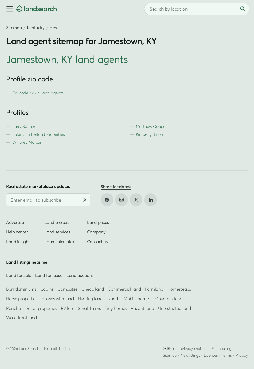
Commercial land (124, 289)
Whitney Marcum (27, 142)
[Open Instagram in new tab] (121, 199)
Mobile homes (137, 298)
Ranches (14, 308)
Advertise (15, 222)
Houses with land (57, 298)
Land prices (98, 222)
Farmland (154, 289)
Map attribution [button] (57, 348)
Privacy (242, 355)
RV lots (67, 308)
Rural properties (42, 308)
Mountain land (168, 298)
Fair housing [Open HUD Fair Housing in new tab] (222, 348)
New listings (190, 355)
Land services (57, 232)
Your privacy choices (185, 348)
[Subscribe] (84, 199)
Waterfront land (21, 317)
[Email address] (48, 199)
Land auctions (80, 275)
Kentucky (36, 27)
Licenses (211, 355)
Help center (17, 232)
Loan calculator (59, 241)
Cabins (47, 289)
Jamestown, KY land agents (67, 59)
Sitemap (14, 27)
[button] (8, 9)
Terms (227, 355)
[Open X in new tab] (136, 199)
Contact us (97, 241)
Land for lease (48, 275)
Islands (113, 298)
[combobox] (196, 9)
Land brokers (56, 222)
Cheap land (92, 289)
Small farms (89, 308)
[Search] (242, 9)
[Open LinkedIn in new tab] (150, 199)
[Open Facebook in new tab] (107, 199)
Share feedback (116, 186)
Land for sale (18, 275)
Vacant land (142, 308)
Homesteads (179, 289)
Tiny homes (116, 308)
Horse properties (21, 298)
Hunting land (90, 298)
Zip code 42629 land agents (37, 92)
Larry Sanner (23, 126)
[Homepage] (36, 9)
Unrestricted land (174, 308)
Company (96, 232)
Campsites (67, 289)
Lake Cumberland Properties (38, 134)
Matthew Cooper (151, 126)
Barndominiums (21, 289)
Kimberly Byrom (150, 134)
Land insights (19, 241)
